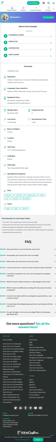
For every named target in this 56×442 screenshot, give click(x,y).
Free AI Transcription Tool (11, 397)
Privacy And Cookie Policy (37, 392)
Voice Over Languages (36, 355)
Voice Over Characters (36, 368)
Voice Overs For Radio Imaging (12, 382)
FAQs (31, 345)
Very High (26, 198)
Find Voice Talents (35, 352)
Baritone (8, 195)
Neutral (24, 208)
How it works (33, 340)
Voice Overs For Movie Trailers (12, 387)
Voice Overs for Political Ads (12, 364)
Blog (30, 342)
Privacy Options (34, 395)
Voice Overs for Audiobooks (11, 359)
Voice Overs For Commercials (12, 344)
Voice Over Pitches (35, 365)
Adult (16, 208)
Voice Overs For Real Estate (11, 372)
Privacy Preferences (22, 439)
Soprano (15, 198)
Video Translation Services (11, 394)
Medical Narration (8, 369)
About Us (32, 384)
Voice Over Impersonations (37, 370)
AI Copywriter (7, 402)
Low (7, 198)
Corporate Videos (35, 9)
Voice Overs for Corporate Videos (13, 349)
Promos (23, 9)
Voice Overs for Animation (11, 366)
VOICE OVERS (7, 340)
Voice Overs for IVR (9, 354)
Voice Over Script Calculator (12, 400)
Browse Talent (12, 9)
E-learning (49, 9)
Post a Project (33, 3)
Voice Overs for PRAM (10, 361)
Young (8, 208)
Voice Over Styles (34, 363)
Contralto (19, 195)
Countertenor (31, 195)
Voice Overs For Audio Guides (12, 379)
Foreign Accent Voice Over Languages (41, 357)
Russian (29, 31)
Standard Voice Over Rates (37, 350)
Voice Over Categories (36, 360)
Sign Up (31, 382)
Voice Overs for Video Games (12, 356)
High (41, 195)
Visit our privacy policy (43, 437)
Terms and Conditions (36, 390)
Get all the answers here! (34, 325)
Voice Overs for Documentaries (13, 384)
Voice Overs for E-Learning (11, 346)
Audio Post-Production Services (13, 389)
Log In (31, 379)
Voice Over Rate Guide (36, 347)
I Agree (38, 439)
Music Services (7, 392)
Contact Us (32, 387)
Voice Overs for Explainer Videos (13, 351)
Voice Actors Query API (36, 397)
